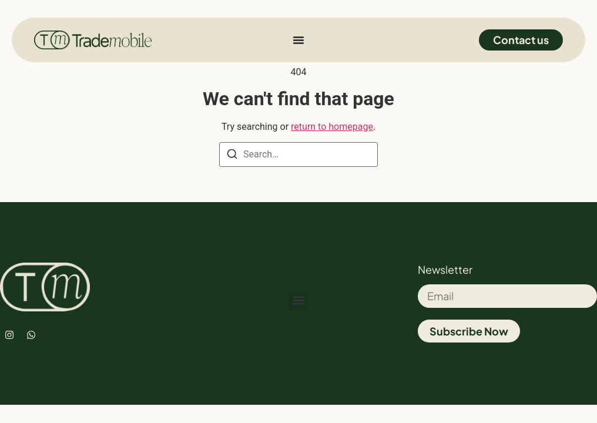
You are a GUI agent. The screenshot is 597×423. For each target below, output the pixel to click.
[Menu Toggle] (298, 40)
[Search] (232, 156)
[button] (298, 300)
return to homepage (332, 126)
